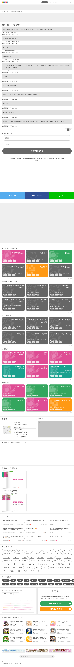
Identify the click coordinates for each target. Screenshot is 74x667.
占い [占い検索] (6, 584)
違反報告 (4, 34)
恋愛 (26, 580)
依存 (31, 557)
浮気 (55, 560)
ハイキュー (18, 553)
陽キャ (44, 553)
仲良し (6, 550)
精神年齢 (33, 560)
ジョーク (42, 580)
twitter (12, 195)
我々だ (38, 550)
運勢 (41, 560)
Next (71, 479)
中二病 (21, 550)
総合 (5, 593)
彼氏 (68, 567)
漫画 (24, 557)
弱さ (62, 560)
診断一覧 (70, 312)
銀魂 (20, 567)
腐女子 (52, 567)
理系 (13, 550)
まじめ (34, 580)
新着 (13, 580)
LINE (62, 196)
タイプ (25, 571)
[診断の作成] (56, 603)
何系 (44, 567)
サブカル (34, 584)
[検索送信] (70, 2)
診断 (11, 593)
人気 (20, 580)
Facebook (37, 195)
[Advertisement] (37, 17)
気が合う (40, 557)
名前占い (7, 11)
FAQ (20, 663)
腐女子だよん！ (9, 41)
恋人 (37, 567)
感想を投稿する (37, 151)
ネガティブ (67, 553)
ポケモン (28, 553)
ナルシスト (7, 560)
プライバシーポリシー (10, 663)
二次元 (37, 553)
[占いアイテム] (13, 256)
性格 (15, 564)
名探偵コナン (7, 553)
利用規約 (4, 663)
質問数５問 (66, 580)
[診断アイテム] (13, 290)
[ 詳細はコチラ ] (37, 160)
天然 (68, 560)
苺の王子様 (66, 550)
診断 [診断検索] (6, 580)
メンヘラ (54, 564)
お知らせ (16, 663)
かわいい (67, 557)
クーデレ (50, 557)
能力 (39, 571)
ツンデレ (29, 567)
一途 (58, 557)
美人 (5, 571)
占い (49, 580)
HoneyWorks (42, 564)
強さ (62, 564)
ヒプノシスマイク (55, 553)
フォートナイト (48, 550)
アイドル (16, 557)
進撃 (57, 550)
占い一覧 (70, 278)
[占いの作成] (56, 609)
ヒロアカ (31, 564)
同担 (5, 567)
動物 (48, 560)
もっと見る (69, 379)
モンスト (60, 567)
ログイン (44, 2)
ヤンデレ (6, 557)
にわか (13, 567)
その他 (57, 580)
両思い (12, 571)
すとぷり (6, 564)
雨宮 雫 (6, 88)
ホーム (3, 11)
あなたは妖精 (13, 11)
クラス (22, 564)
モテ (32, 571)
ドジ (25, 560)
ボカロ (29, 550)
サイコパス (17, 560)
